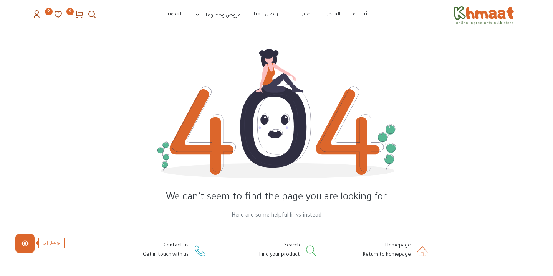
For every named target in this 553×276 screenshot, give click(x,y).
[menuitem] (362, 15)
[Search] (92, 16)
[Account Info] (36, 16)
